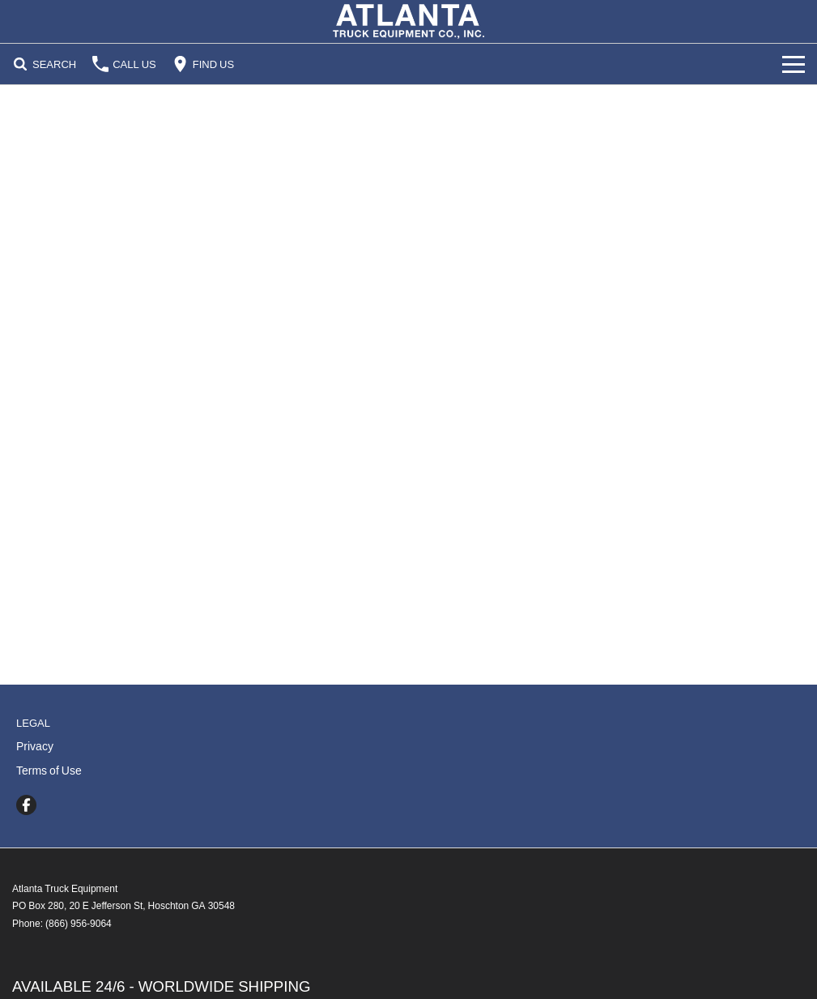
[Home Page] (408, 21)
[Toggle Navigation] (793, 64)
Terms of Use (49, 770)
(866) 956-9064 (78, 923)
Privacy (34, 746)
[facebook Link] (26, 805)
